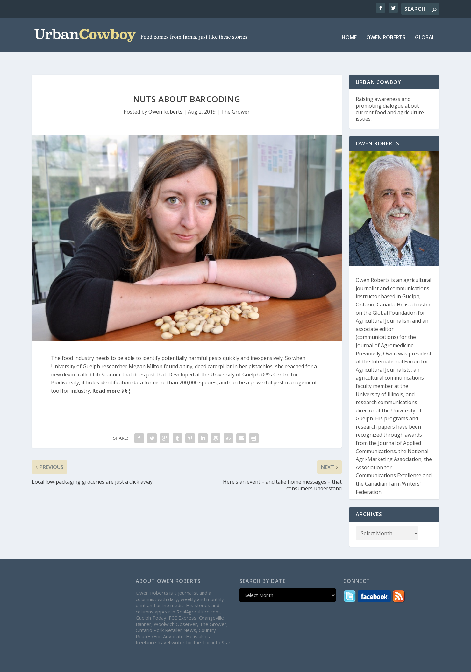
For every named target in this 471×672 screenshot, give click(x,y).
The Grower (235, 97)
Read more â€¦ (111, 376)
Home (349, 33)
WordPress (146, 665)
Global (425, 33)
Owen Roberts (385, 33)
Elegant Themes (80, 665)
